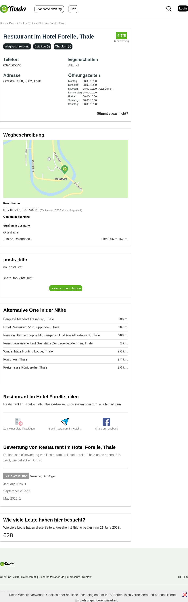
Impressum (73, 576)
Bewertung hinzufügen (42, 476)
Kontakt (87, 576)
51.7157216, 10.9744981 (21, 210)
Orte (73, 9)
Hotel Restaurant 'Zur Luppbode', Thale (31, 327)
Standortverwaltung (49, 9)
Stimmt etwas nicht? (112, 113)
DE (180, 576)
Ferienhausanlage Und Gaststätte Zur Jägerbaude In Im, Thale (48, 343)
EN (186, 576)
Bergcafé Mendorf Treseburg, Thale (28, 319)
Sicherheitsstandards (51, 576)
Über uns (5, 576)
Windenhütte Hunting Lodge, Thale (28, 351)
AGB (16, 576)
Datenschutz (28, 576)
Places (12, 23)
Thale (22, 23)
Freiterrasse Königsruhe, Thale (25, 367)
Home (3, 23)
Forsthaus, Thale (15, 359)
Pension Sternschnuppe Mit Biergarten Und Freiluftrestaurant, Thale (51, 335)
